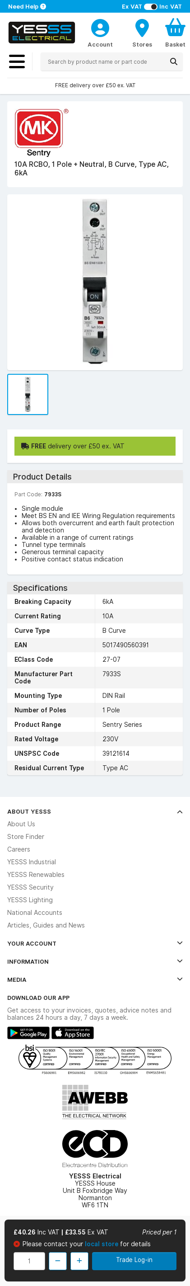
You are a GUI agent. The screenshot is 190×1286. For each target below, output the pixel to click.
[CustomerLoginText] (100, 26)
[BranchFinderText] (142, 32)
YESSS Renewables (36, 874)
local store (102, 1244)
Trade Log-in (134, 1259)
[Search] (174, 61)
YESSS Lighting (30, 900)
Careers (18, 849)
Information (95, 961)
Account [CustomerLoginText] (100, 44)
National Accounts (34, 912)
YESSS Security (30, 887)
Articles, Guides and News (46, 925)
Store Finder (25, 836)
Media (95, 979)
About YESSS (95, 811)
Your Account (95, 943)
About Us (21, 824)
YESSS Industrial (31, 862)
